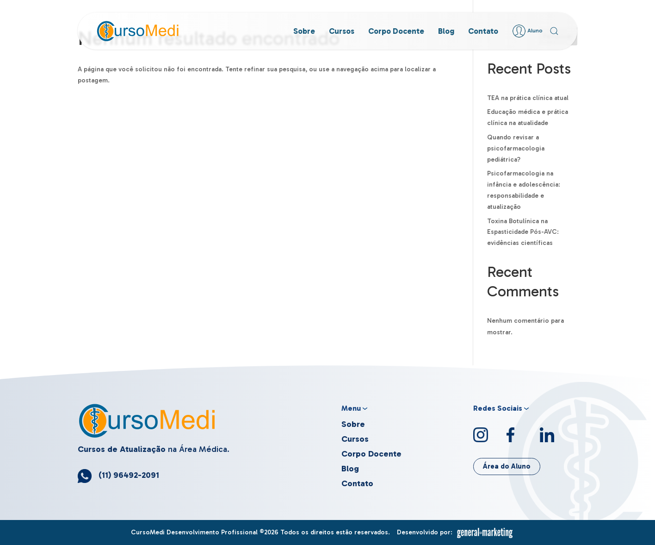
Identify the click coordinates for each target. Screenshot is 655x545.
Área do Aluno (507, 466)
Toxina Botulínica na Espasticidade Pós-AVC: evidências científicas (523, 232)
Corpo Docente (396, 31)
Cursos (341, 31)
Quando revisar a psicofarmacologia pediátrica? (515, 148)
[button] (554, 31)
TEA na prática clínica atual (527, 98)
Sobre (304, 31)
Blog (446, 31)
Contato (483, 31)
